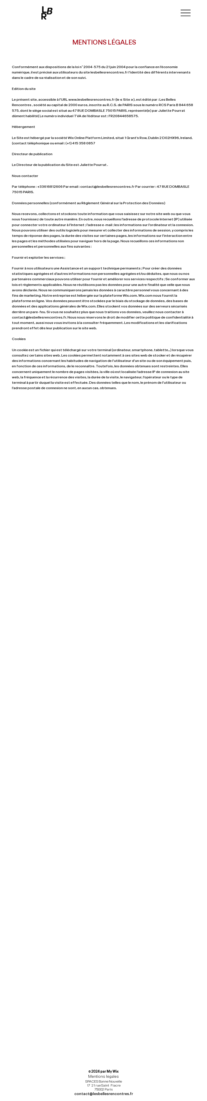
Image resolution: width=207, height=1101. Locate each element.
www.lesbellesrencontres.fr (91, 99)
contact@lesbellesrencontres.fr (107, 186)
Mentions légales (103, 1076)
